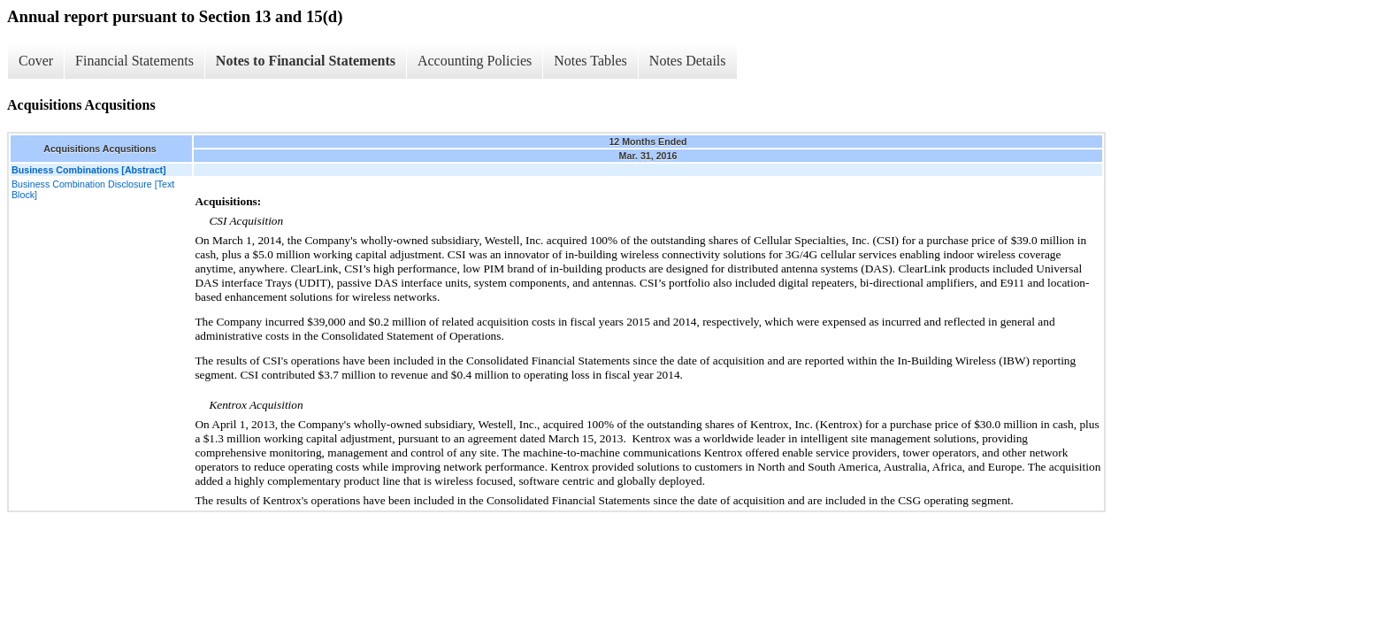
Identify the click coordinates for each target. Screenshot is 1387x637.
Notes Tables (590, 60)
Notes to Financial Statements (305, 60)
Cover (36, 60)
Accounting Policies (475, 60)
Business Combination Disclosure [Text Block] (92, 189)
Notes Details (687, 60)
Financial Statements (134, 60)
